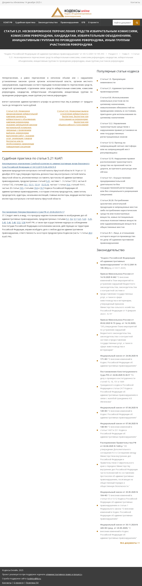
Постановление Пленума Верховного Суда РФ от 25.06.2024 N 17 (33, 212)
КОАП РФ (7, 22)
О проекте (93, 22)
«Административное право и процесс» (64, 574)
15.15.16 (45, 184)
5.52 (19, 222)
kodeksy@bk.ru (34, 578)
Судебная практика (25, 22)
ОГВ (83, 22)
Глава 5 (126, 53)
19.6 (36, 188)
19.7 (42, 188)
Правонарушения (69, 22)
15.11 (31, 184)
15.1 (26, 184)
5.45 (4, 222)
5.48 (14, 222)
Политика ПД (32, 582)
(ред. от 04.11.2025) (118, 263)
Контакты (135, 2)
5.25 (90, 219)
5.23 (84, 219)
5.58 (23, 222)
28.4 (90, 233)
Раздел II (113, 53)
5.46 (9, 222)
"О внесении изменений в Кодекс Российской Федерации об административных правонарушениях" (119, 360)
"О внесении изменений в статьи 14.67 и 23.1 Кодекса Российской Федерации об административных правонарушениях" (119, 430)
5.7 (75, 219)
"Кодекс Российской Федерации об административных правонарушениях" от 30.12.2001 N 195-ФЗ (54, 53)
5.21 (48, 181)
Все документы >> (130, 543)
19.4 (68, 184)
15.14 (37, 184)
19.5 (21, 188)
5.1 (67, 219)
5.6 (71, 219)
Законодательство (48, 22)
